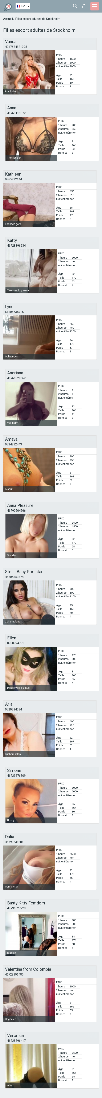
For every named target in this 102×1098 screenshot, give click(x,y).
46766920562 (16, 378)
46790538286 (14, 842)
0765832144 (13, 179)
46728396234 (16, 245)
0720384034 (13, 709)
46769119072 (16, 113)
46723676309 (16, 776)
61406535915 (14, 312)
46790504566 (16, 511)
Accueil (8, 18)
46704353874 (14, 577)
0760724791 (15, 643)
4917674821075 (16, 47)
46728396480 (14, 974)
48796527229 (16, 908)
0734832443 (13, 444)
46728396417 (16, 1041)
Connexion (83, 6)
